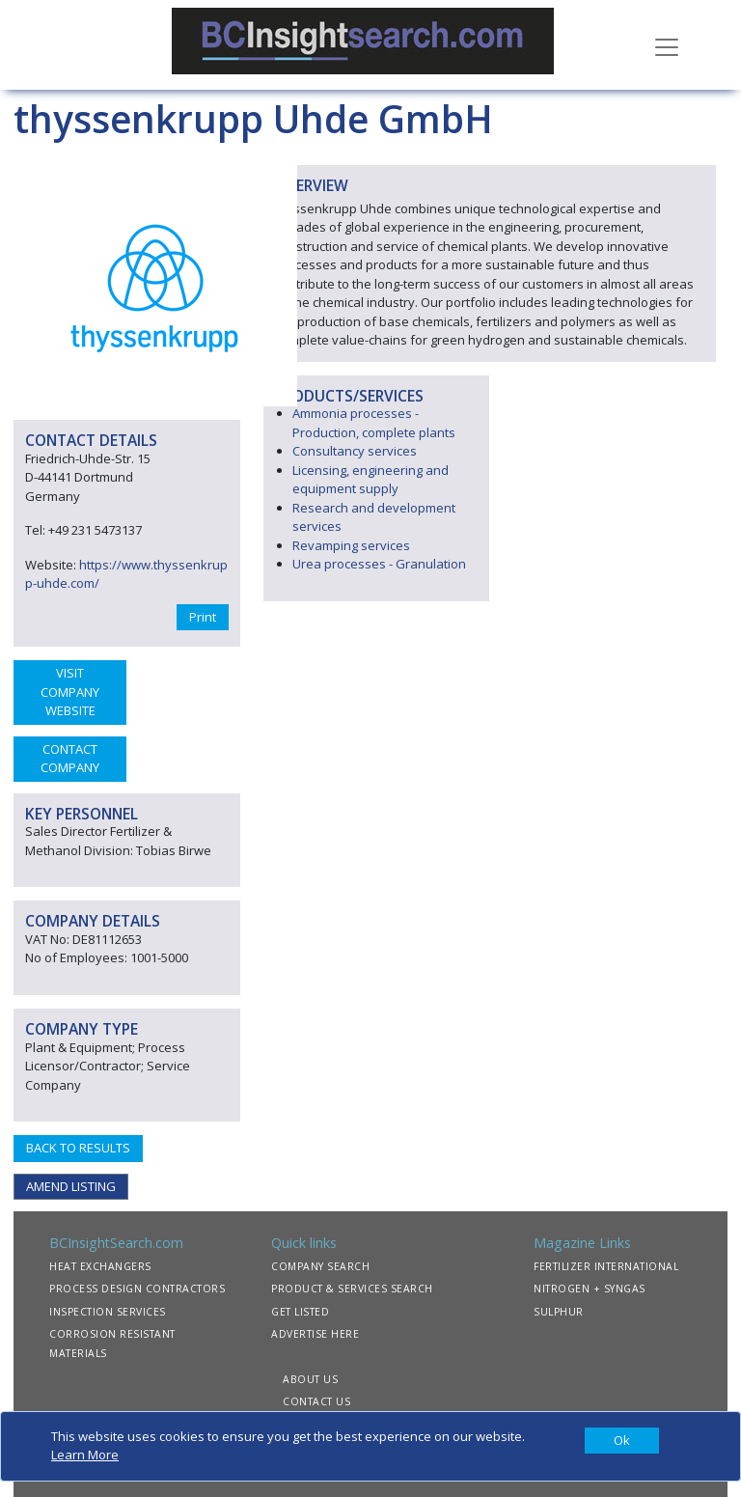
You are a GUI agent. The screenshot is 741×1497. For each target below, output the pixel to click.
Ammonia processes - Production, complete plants (373, 422)
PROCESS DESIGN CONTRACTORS (137, 1288)
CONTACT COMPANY (70, 758)
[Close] (622, 1441)
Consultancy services (354, 450)
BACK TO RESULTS (78, 1147)
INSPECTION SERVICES (107, 1311)
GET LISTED (300, 1311)
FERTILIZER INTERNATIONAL (606, 1266)
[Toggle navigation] (667, 45)
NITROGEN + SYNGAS (589, 1288)
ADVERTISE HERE (315, 1334)
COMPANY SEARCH (320, 1266)
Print (202, 616)
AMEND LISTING (71, 1186)
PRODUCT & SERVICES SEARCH (352, 1288)
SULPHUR (559, 1311)
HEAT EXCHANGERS (100, 1266)
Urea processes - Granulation (379, 563)
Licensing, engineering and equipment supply (370, 479)
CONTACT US (316, 1401)
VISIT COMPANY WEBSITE (70, 691)
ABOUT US (310, 1379)
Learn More (85, 1454)
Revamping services (351, 545)
